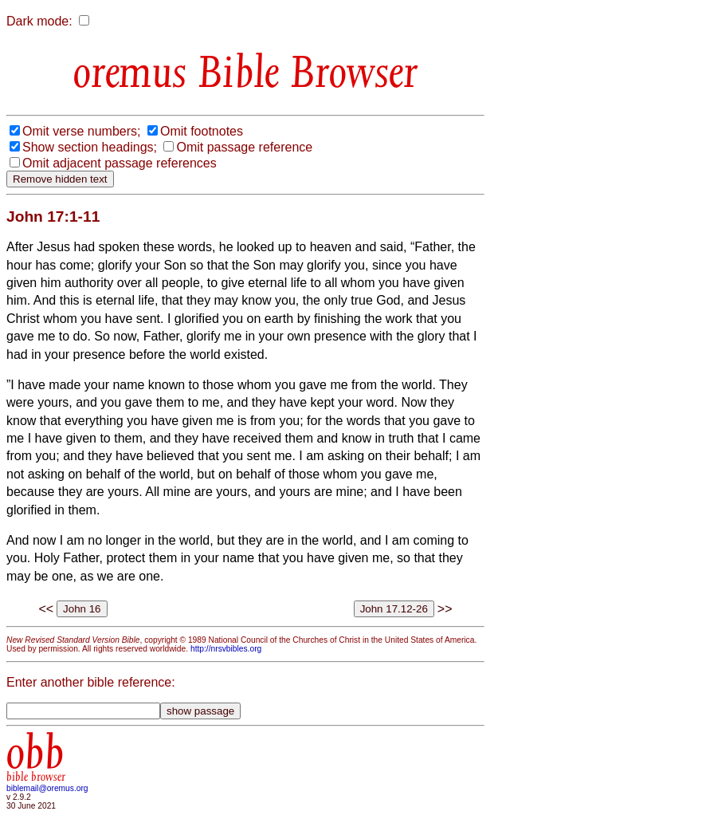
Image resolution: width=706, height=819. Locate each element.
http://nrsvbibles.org (225, 648)
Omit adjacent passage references (119, 163)
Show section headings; (89, 147)
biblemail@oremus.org (47, 788)
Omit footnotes (201, 131)
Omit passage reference (244, 147)
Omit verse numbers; (81, 131)
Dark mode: (39, 21)
